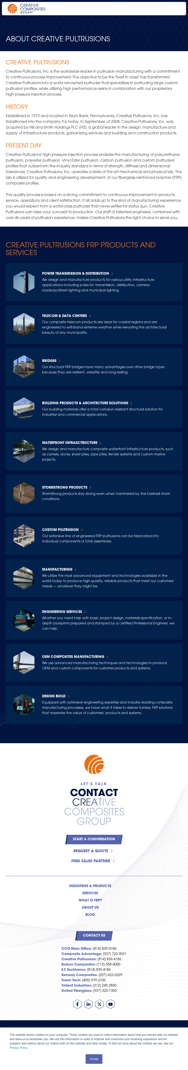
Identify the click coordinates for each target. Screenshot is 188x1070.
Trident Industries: (76, 986)
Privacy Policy (18, 1047)
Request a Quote (90, 851)
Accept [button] (94, 1059)
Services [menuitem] (90, 893)
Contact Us (94, 936)
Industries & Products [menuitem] (90, 886)
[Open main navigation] (176, 8)
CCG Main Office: (76, 949)
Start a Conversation (94, 839)
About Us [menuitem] (90, 908)
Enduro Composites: (78, 964)
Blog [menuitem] (90, 915)
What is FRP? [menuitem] (90, 900)
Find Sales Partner (90, 861)
